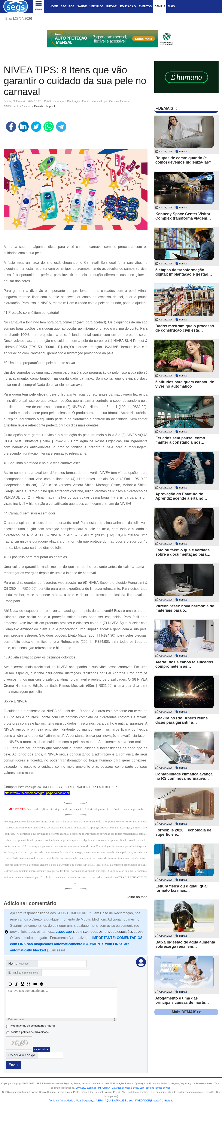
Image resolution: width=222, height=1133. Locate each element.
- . (133, 1087)
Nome (18, 963)
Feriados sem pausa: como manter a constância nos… (180, 440)
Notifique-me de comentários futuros (32, 1025)
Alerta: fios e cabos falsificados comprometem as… (184, 664)
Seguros (67, 6)
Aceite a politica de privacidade (29, 1032)
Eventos (145, 6)
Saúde (82, 6)
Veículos (96, 6)
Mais (171, 6)
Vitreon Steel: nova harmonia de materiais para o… (184, 608)
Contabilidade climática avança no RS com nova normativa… (184, 776)
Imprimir (50, 106)
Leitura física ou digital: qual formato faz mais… (181, 888)
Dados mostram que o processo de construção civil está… (184, 328)
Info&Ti (111, 6)
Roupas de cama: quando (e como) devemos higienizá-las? (183, 160)
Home (54, 6)
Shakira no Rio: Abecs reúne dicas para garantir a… (181, 720)
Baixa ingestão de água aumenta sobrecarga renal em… (185, 944)
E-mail (23, 972)
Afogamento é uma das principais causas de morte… (182, 1000)
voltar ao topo (137, 897)
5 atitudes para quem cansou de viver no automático (184, 384)
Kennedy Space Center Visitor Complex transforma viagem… (183, 216)
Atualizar (43, 1049)
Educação (128, 6)
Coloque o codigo (21, 1055)
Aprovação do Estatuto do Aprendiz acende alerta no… (181, 496)
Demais (160, 6)
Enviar (13, 1065)
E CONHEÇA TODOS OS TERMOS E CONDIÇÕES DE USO (99, 931)
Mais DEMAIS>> (186, 1012)
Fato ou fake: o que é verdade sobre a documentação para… (182, 552)
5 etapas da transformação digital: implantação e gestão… (183, 272)
